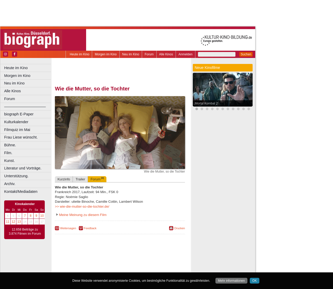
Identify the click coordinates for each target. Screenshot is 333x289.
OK (254, 281)
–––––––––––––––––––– (25, 106)
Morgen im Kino (106, 54)
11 (7, 222)
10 (42, 216)
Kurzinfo (63, 179)
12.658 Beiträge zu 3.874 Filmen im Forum (25, 231)
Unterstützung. (16, 176)
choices (92, 264)
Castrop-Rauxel (107, 268)
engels (104, 264)
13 (19, 222)
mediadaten (160, 259)
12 (13, 222)
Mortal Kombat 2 (206, 103)
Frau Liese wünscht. (21, 137)
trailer (120, 264)
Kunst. (9, 161)
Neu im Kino (130, 54)
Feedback (90, 228)
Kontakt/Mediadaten (20, 191)
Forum (149, 54)
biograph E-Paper (19, 114)
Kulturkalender (16, 122)
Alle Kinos (166, 54)
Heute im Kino (79, 54)
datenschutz (141, 259)
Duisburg (158, 268)
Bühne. (10, 145)
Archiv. (9, 184)
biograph (78, 264)
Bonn (91, 268)
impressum (122, 259)
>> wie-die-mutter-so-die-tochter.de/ (82, 206)
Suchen (246, 54)
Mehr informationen (231, 281)
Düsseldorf (143, 268)
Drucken (179, 228)
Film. (8, 153)
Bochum (80, 268)
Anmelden (185, 54)
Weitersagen (68, 228)
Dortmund (127, 268)
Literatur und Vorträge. (22, 168)
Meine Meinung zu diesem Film (83, 215)
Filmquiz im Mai (17, 130)
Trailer (80, 179)
